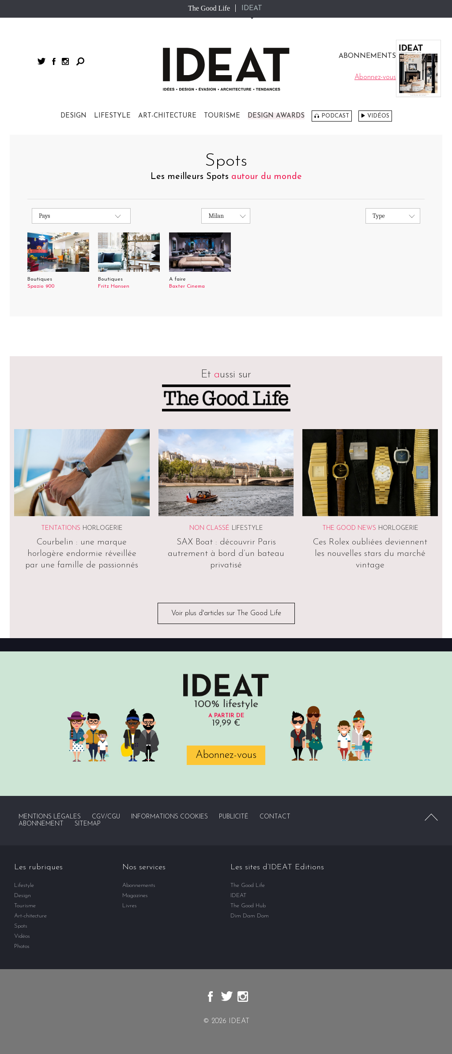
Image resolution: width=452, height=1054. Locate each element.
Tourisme (222, 116)
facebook (54, 61)
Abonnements (138, 885)
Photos (22, 946)
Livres (129, 906)
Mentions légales (50, 817)
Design (73, 116)
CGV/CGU (106, 817)
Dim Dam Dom (249, 916)
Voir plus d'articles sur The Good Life (226, 613)
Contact (275, 817)
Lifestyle (112, 116)
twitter (41, 61)
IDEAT (251, 8)
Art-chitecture (167, 116)
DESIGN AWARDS (276, 116)
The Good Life (209, 8)
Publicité (234, 817)
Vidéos (378, 116)
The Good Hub (248, 906)
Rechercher (80, 61)
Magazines (135, 895)
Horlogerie (103, 528)
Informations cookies (169, 817)
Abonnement (41, 824)
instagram (65, 61)
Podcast (335, 116)
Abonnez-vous (226, 755)
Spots (20, 926)
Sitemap (88, 824)
